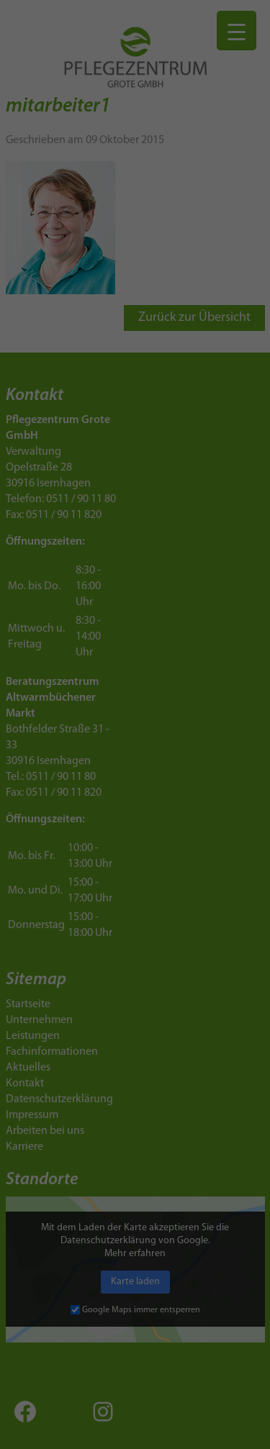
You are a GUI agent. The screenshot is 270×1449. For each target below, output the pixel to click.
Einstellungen (66, 476)
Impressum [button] (199, 688)
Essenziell (41, 507)
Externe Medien (206, 507)
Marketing (117, 507)
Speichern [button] (135, 601)
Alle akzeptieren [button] (135, 559)
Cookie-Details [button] (76, 688)
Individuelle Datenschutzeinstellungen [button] (135, 650)
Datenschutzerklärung (59, 462)
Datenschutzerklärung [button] (140, 688)
